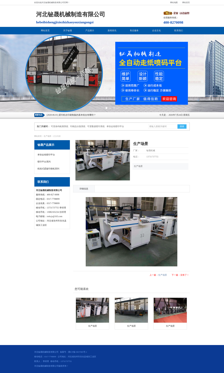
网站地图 (174, 2)
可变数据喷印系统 (96, 126)
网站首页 (186, 2)
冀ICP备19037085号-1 (77, 352)
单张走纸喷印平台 (115, 126)
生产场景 (47, 136)
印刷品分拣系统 (77, 126)
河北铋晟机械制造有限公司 (53, 2)
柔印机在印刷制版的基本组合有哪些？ (77, 115)
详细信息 (83, 189)
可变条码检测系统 (59, 126)
